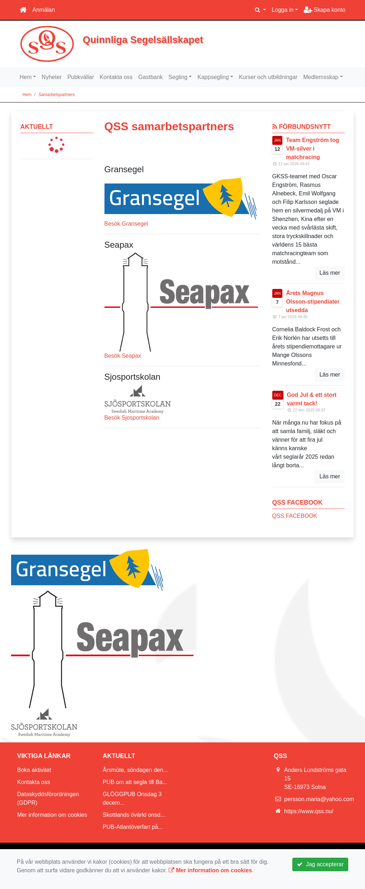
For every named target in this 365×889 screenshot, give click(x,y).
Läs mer (329, 273)
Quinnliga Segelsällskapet (151, 39)
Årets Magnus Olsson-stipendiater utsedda (312, 301)
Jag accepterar (320, 864)
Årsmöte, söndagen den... (135, 770)
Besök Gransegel (126, 224)
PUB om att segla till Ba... (135, 782)
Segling (178, 77)
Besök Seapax (122, 356)
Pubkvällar (80, 77)
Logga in (282, 10)
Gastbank (150, 77)
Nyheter (52, 77)
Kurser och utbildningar (268, 77)
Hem (26, 77)
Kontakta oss (116, 77)
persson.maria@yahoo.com (319, 799)
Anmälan (43, 10)
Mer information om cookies (52, 815)
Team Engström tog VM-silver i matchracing (312, 148)
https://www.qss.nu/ (308, 811)
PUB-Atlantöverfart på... (133, 827)
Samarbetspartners (56, 94)
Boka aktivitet (34, 770)
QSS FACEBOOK (294, 516)
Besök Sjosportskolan (131, 418)
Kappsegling (213, 77)
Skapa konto (324, 10)
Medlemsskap (321, 77)
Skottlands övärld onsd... (134, 815)
